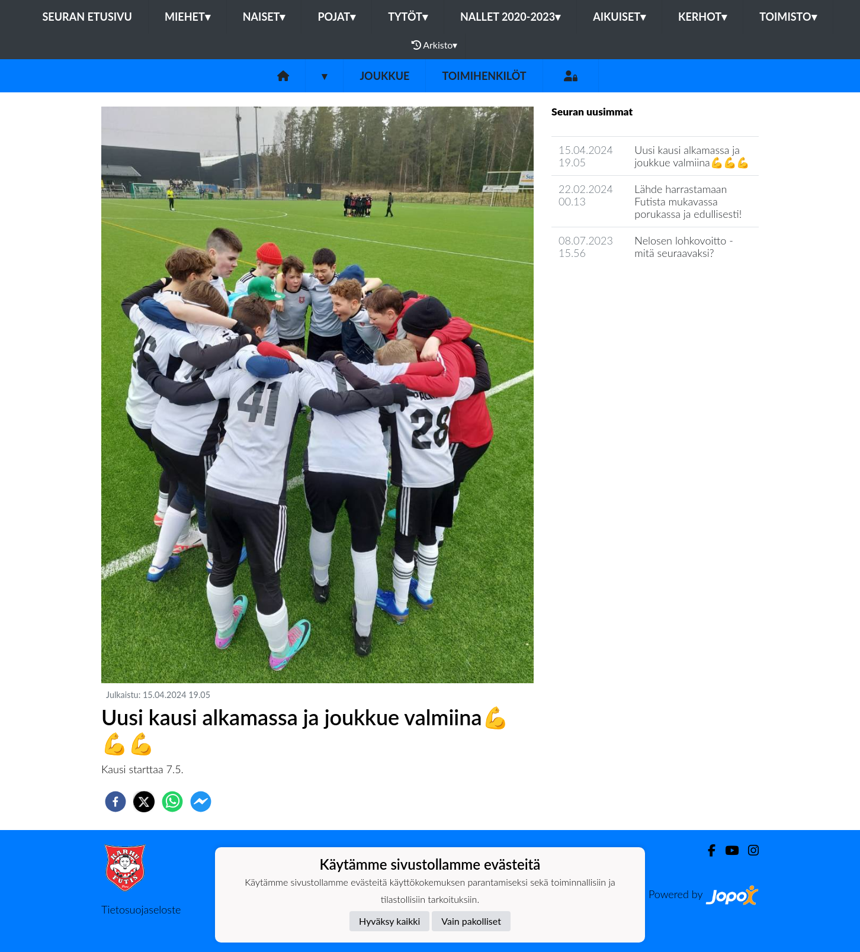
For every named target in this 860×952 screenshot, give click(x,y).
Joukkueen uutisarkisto (612, 286)
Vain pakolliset (471, 921)
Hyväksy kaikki (389, 921)
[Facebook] (706, 850)
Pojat (336, 16)
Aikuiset (619, 16)
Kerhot (702, 16)
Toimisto (787, 16)
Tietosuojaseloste (141, 909)
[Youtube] (727, 850)
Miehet (187, 16)
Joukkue (384, 75)
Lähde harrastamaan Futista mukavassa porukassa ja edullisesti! (688, 201)
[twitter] (144, 801)
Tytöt (408, 16)
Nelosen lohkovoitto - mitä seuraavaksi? (683, 246)
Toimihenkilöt (484, 75)
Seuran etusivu (87, 16)
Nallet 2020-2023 (510, 16)
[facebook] (115, 801)
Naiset (264, 16)
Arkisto (435, 45)
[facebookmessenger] (200, 801)
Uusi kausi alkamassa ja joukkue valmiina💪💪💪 (691, 156)
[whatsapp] (172, 801)
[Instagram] (749, 850)
